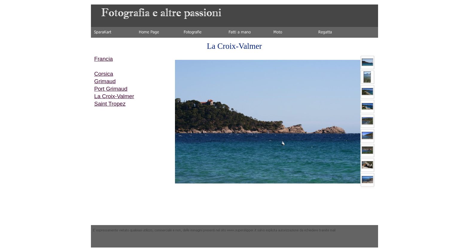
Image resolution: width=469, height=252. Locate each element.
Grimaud (105, 81)
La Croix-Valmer (114, 96)
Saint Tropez (110, 104)
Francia (103, 59)
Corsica (103, 74)
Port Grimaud (110, 89)
